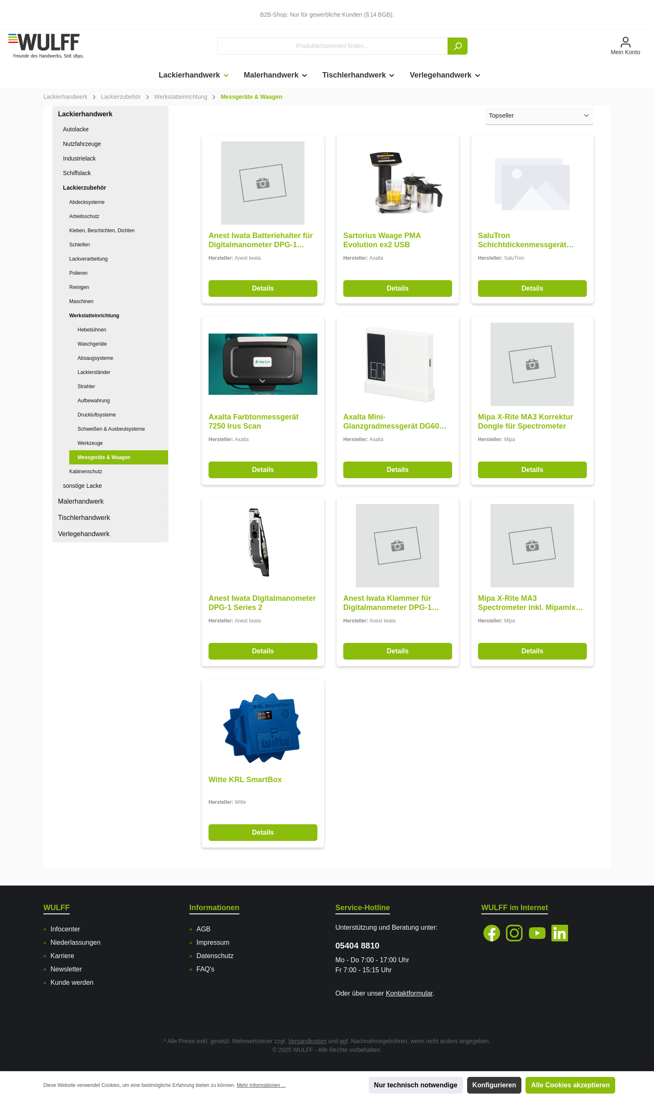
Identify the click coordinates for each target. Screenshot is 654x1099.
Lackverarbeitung (88, 259)
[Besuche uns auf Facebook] (491, 933)
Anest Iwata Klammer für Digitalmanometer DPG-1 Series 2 (387, 603)
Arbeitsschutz (84, 216)
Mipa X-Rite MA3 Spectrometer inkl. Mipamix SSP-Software (527, 603)
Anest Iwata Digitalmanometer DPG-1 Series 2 (262, 603)
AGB (203, 929)
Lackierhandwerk (85, 114)
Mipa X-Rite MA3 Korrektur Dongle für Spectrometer (525, 421)
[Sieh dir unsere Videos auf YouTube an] (537, 933)
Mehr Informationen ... (260, 1085)
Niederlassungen (75, 942)
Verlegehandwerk (84, 533)
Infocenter (65, 929)
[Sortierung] (539, 116)
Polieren (78, 273)
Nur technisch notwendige (416, 1085)
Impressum (212, 942)
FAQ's (205, 969)
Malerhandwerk (80, 501)
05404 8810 (357, 945)
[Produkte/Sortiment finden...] (332, 46)
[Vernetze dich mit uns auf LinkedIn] (559, 933)
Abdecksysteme (87, 202)
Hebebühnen (92, 330)
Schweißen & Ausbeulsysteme (111, 429)
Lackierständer (94, 372)
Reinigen (79, 287)
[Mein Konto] (625, 46)
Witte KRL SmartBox (245, 779)
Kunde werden (71, 982)
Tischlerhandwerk (84, 517)
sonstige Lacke (82, 485)
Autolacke (75, 129)
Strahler (86, 386)
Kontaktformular (409, 993)
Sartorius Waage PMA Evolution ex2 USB (382, 240)
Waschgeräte (92, 344)
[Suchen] (458, 46)
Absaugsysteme (95, 358)
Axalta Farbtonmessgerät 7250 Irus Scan (254, 421)
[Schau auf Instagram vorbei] (514, 933)
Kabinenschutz (85, 471)
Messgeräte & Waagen (104, 457)
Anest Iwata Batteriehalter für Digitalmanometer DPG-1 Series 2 (261, 240)
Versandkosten (307, 1041)
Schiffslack (77, 173)
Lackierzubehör (84, 187)
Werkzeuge (90, 443)
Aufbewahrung (94, 401)
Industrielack (79, 158)
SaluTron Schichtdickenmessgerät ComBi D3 (522, 240)
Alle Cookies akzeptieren (570, 1085)
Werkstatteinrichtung (94, 316)
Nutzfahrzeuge (82, 144)
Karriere (62, 955)
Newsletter (66, 969)
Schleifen (79, 245)
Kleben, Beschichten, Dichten (102, 230)
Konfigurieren (494, 1085)
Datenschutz (215, 955)
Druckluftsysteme (97, 415)
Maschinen (81, 301)
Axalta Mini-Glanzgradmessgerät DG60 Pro (391, 422)
